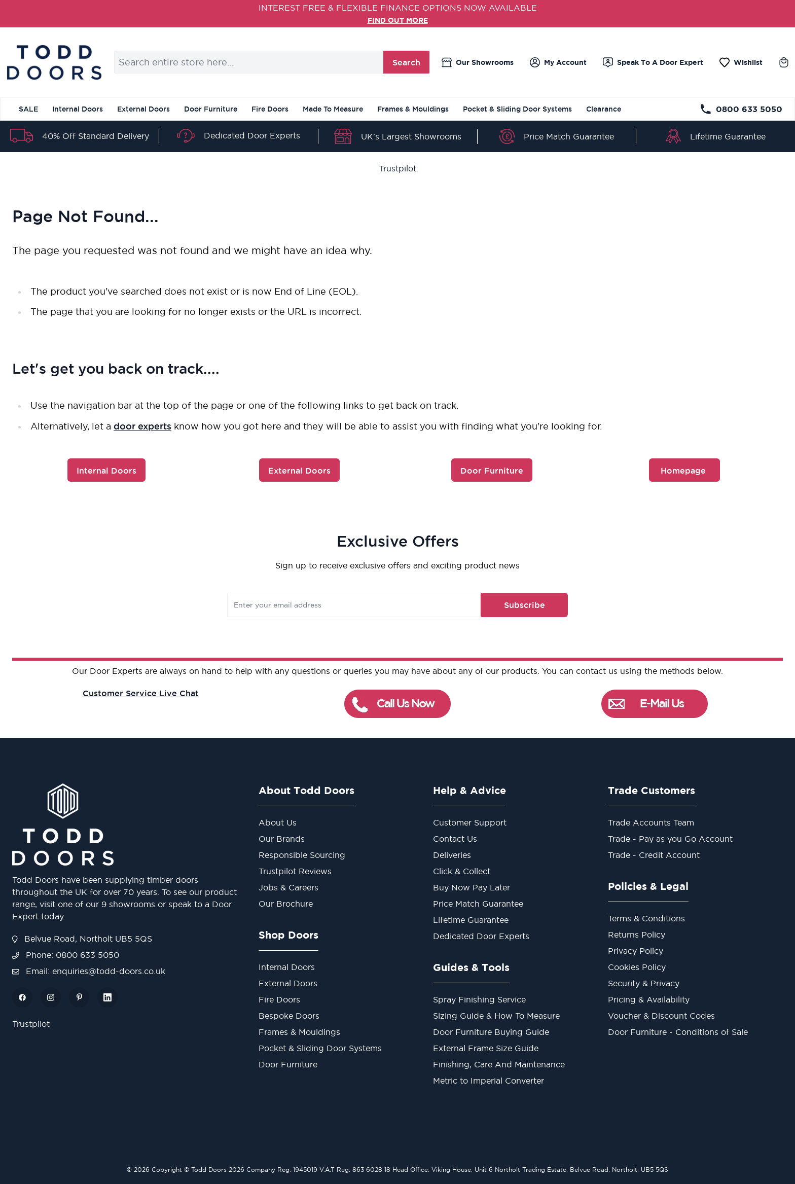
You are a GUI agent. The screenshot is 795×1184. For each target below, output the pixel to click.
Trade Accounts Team (651, 822)
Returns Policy (636, 934)
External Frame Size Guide (485, 1048)
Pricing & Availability (649, 999)
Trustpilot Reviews (295, 871)
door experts (142, 426)
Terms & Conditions (646, 918)
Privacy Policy (635, 950)
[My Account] (558, 62)
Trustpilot (397, 168)
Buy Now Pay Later (471, 887)
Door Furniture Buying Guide (491, 1031)
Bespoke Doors (289, 1015)
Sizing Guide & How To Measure (496, 1015)
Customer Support (470, 822)
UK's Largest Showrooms (411, 136)
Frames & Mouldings (413, 109)
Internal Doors (77, 109)
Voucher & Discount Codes (661, 1015)
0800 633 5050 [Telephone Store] (741, 109)
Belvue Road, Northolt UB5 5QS (82, 938)
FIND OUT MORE (398, 19)
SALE (28, 109)
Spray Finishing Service (479, 999)
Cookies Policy (637, 967)
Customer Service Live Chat (141, 693)
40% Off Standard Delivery (95, 135)
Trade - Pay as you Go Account (670, 838)
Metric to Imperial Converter (488, 1080)
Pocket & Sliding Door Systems (517, 109)
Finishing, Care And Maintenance (499, 1064)
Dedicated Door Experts (252, 135)
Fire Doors (269, 109)
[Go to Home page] (54, 62)
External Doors (143, 109)
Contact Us (455, 838)
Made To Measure (333, 109)
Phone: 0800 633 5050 (65, 954)
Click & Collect (461, 871)
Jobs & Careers (288, 887)
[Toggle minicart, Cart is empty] (784, 62)
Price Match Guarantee (569, 136)
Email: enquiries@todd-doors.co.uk (88, 971)
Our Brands (282, 838)
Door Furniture (210, 109)
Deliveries (452, 854)
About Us (278, 822)
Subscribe (505, 604)
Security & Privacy (643, 983)
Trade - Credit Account (654, 854)
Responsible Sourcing (302, 854)
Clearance (603, 109)
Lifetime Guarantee (728, 136)
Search (406, 62)
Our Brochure (286, 903)
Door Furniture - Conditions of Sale (678, 1031)
